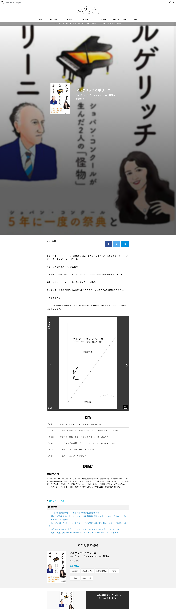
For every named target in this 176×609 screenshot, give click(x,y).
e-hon (75, 578)
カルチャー (54, 500)
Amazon (75, 571)
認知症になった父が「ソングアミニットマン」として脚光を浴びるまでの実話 (85, 529)
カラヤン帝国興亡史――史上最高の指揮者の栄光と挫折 (75, 513)
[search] (21, 3)
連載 (135, 19)
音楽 (62, 500)
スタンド (68, 19)
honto (114, 571)
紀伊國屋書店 (101, 571)
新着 (40, 19)
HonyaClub (86, 578)
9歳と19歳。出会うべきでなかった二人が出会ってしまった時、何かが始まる (84, 532)
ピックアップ (53, 19)
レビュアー (102, 19)
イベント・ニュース (120, 19)
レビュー (84, 19)
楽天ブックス (87, 571)
